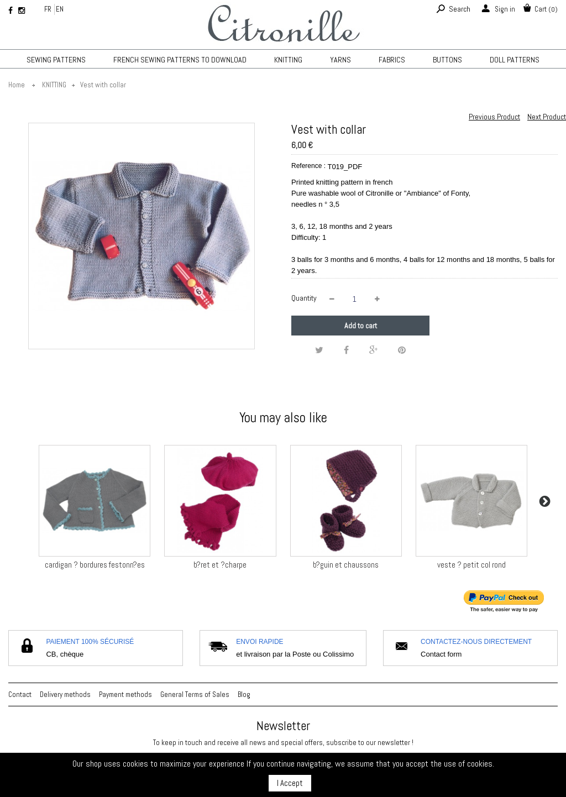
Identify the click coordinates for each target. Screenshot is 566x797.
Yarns (340, 60)
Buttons (447, 60)
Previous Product (494, 117)
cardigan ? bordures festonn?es (95, 564)
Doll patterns (514, 60)
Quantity (304, 298)
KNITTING (288, 60)
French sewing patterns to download (180, 60)
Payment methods (125, 694)
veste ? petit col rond (471, 564)
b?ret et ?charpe (220, 564)
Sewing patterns (56, 60)
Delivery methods (65, 694)
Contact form (441, 654)
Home (16, 85)
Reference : (308, 166)
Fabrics (392, 60)
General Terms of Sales (194, 694)
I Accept (290, 783)
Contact (20, 694)
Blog (244, 694)
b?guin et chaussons (346, 564)
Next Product (546, 117)
